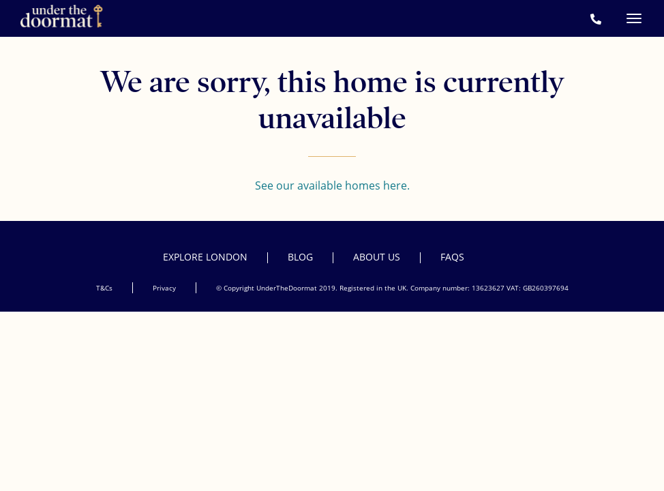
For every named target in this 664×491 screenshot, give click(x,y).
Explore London (205, 256)
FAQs (452, 256)
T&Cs (104, 288)
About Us (376, 256)
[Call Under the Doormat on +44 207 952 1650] (595, 19)
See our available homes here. (332, 185)
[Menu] (634, 18)
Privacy (164, 288)
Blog (300, 256)
